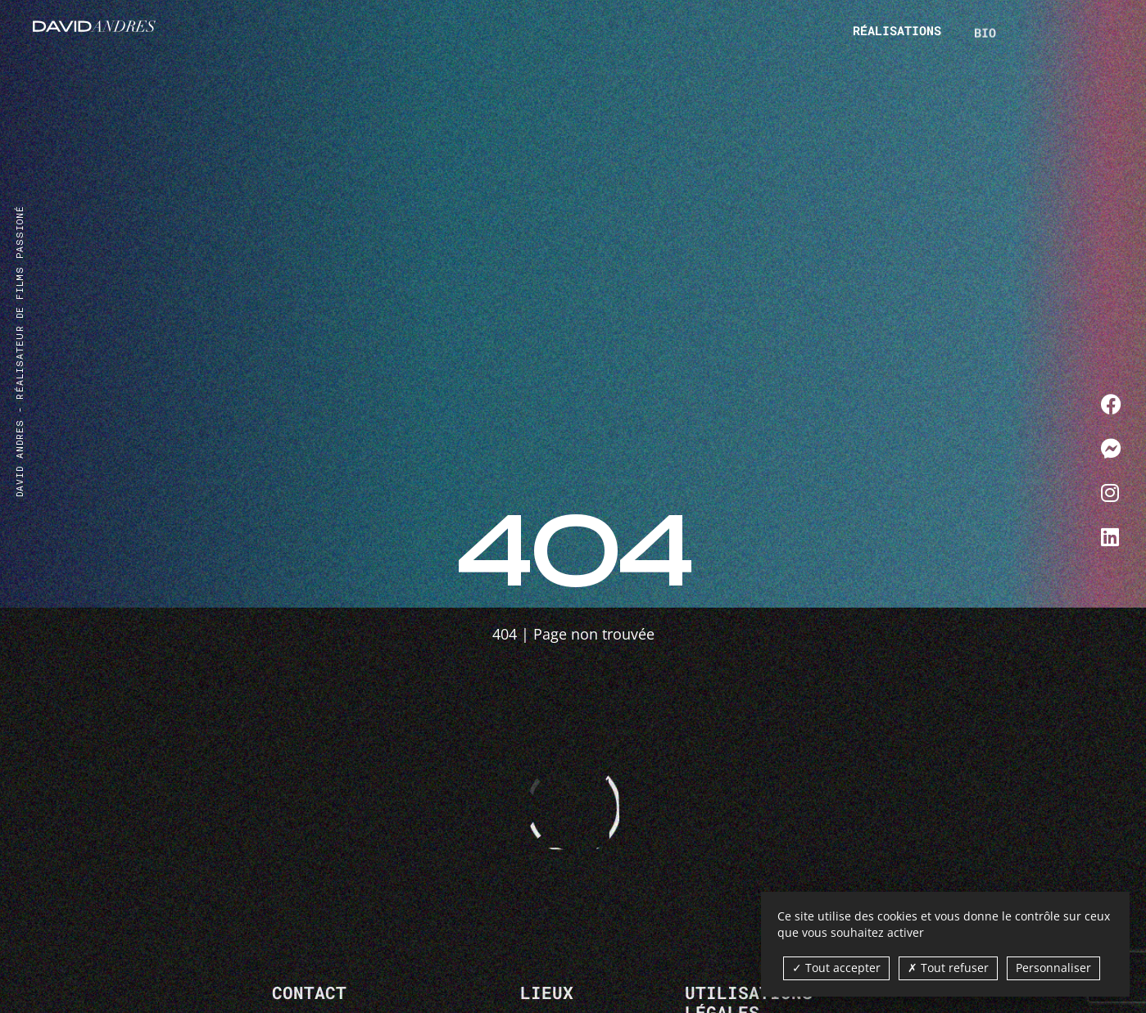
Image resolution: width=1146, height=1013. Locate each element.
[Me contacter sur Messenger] (1111, 448)
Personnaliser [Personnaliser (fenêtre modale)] (1053, 967)
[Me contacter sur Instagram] (1111, 492)
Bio (985, 38)
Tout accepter (836, 967)
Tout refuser (948, 967)
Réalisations (897, 30)
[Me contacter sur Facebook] (1111, 404)
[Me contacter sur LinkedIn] (1111, 536)
